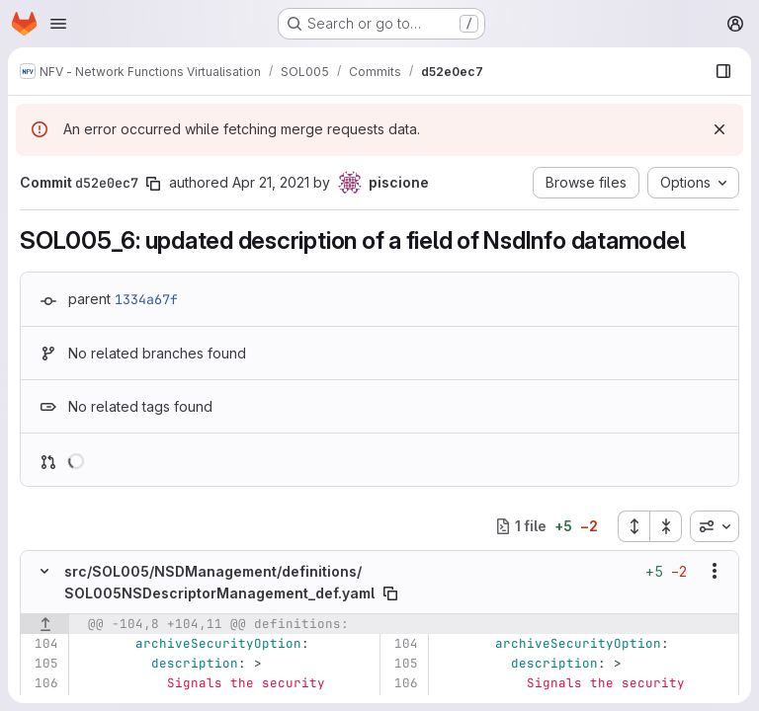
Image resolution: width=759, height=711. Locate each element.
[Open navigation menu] (58, 24)
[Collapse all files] (666, 526)
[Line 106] (42, 683)
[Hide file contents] (44, 571)
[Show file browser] (723, 71)
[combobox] (714, 526)
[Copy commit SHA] (153, 184)
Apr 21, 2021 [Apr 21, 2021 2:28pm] (270, 182)
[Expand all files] (633, 526)
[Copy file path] (390, 593)
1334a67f (146, 299)
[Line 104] (42, 644)
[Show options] (714, 571)
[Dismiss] (719, 129)
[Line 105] (42, 663)
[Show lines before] (45, 624)
